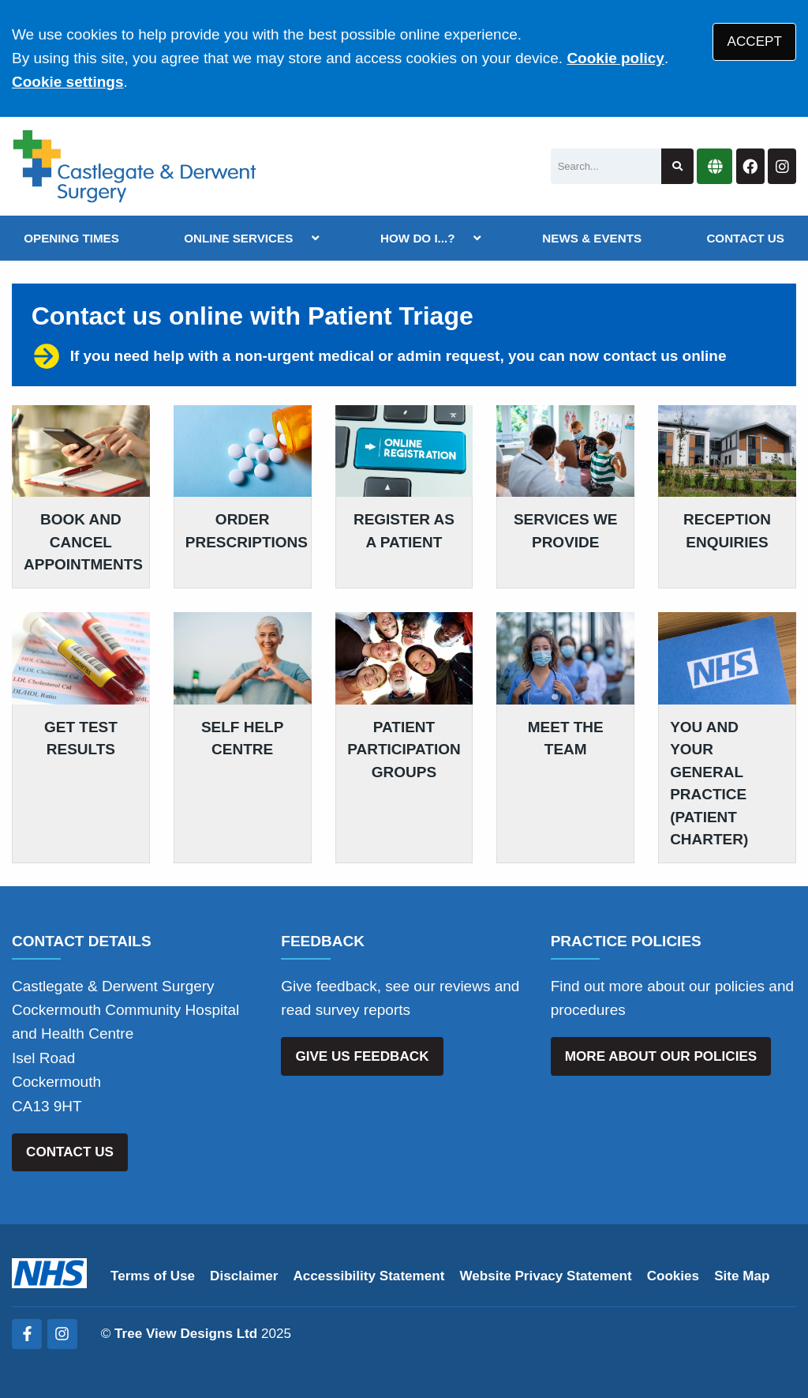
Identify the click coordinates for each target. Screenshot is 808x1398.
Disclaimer (244, 1275)
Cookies (673, 1275)
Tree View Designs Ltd (185, 1333)
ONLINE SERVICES (238, 238)
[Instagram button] (782, 166)
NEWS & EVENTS (592, 238)
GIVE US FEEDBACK (361, 1056)
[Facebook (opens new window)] (27, 1334)
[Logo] (134, 166)
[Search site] (677, 166)
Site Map (741, 1275)
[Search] (606, 166)
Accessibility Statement (369, 1275)
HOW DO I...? (417, 238)
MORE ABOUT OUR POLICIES (661, 1056)
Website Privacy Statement (545, 1275)
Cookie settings (67, 81)
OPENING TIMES (71, 238)
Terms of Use (152, 1275)
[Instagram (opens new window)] (62, 1334)
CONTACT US (745, 238)
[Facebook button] (750, 166)
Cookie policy (615, 58)
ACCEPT (755, 41)
